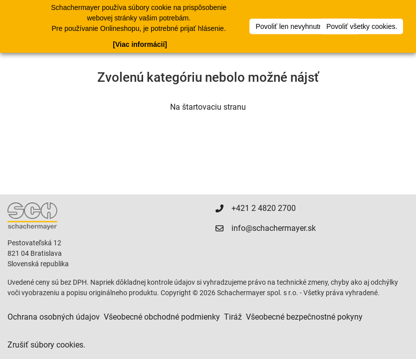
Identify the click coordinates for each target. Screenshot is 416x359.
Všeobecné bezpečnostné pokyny (304, 317)
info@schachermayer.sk (273, 228)
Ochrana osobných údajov (53, 317)
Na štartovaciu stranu (208, 107)
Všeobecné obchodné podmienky (162, 317)
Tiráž (233, 317)
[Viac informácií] (140, 44)
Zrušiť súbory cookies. (46, 345)
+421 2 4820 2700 (263, 208)
